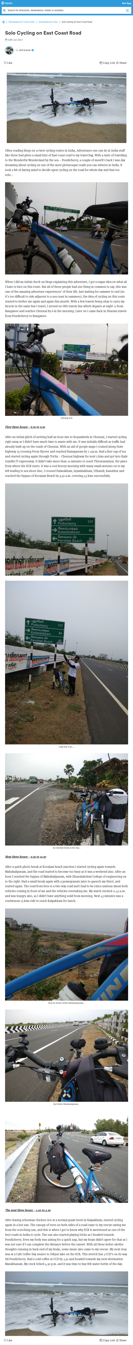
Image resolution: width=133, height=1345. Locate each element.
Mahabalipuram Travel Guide (22, 22)
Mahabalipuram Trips (48, 22)
